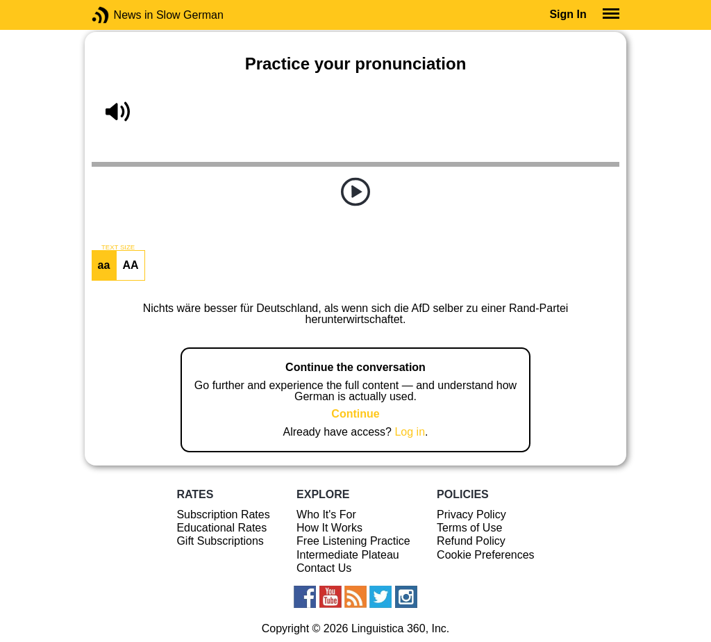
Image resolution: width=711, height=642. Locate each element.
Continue (355, 414)
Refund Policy (471, 541)
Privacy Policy (471, 514)
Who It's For (326, 514)
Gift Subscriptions (219, 541)
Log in (409, 432)
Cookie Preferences (486, 555)
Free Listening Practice (353, 541)
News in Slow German (121, 15)
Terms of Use (469, 528)
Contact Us (323, 568)
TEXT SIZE (118, 247)
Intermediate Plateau (347, 555)
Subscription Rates (222, 514)
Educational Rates (221, 528)
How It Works (329, 528)
